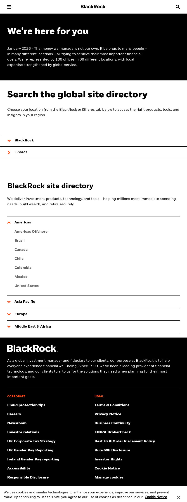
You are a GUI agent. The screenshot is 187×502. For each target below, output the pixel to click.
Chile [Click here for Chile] (19, 259)
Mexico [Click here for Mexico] (21, 277)
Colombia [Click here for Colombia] (22, 268)
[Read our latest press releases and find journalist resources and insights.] (50, 423)
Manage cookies (109, 477)
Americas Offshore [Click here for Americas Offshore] (30, 232)
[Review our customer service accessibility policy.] (50, 468)
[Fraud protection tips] (50, 405)
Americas (22, 222)
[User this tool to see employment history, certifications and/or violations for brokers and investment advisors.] (137, 432)
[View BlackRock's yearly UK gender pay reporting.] (50, 450)
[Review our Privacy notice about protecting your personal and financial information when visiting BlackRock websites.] (137, 414)
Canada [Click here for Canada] (21, 250)
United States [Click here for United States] (26, 286)
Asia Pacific (24, 302)
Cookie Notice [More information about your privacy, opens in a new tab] (156, 499)
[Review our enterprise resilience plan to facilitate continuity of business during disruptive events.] (137, 423)
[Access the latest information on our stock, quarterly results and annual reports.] (50, 432)
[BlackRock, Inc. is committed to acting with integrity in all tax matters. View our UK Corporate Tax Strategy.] (50, 441)
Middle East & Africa (32, 326)
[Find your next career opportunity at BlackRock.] (50, 414)
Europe (20, 314)
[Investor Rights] (137, 459)
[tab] (93, 140)
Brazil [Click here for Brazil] (19, 241)
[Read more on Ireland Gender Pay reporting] (50, 459)
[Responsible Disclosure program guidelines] (50, 477)
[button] (9, 7)
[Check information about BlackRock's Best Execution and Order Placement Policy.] (137, 441)
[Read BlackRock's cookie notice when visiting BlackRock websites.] (137, 468)
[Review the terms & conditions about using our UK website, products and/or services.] (137, 405)
